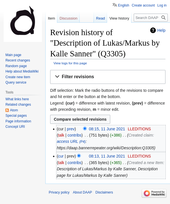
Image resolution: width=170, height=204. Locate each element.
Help (161, 30)
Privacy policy (59, 192)
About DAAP (82, 192)
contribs (74, 135)
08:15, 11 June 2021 (107, 129)
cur (60, 156)
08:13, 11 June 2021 (107, 156)
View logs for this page (70, 63)
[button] (108, 76)
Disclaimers (104, 192)
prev (71, 129)
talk (61, 135)
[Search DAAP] (151, 18)
